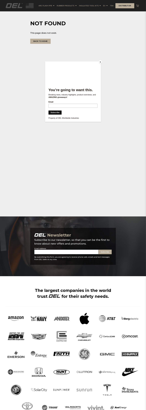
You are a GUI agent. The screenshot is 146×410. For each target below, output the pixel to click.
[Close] (100, 62)
